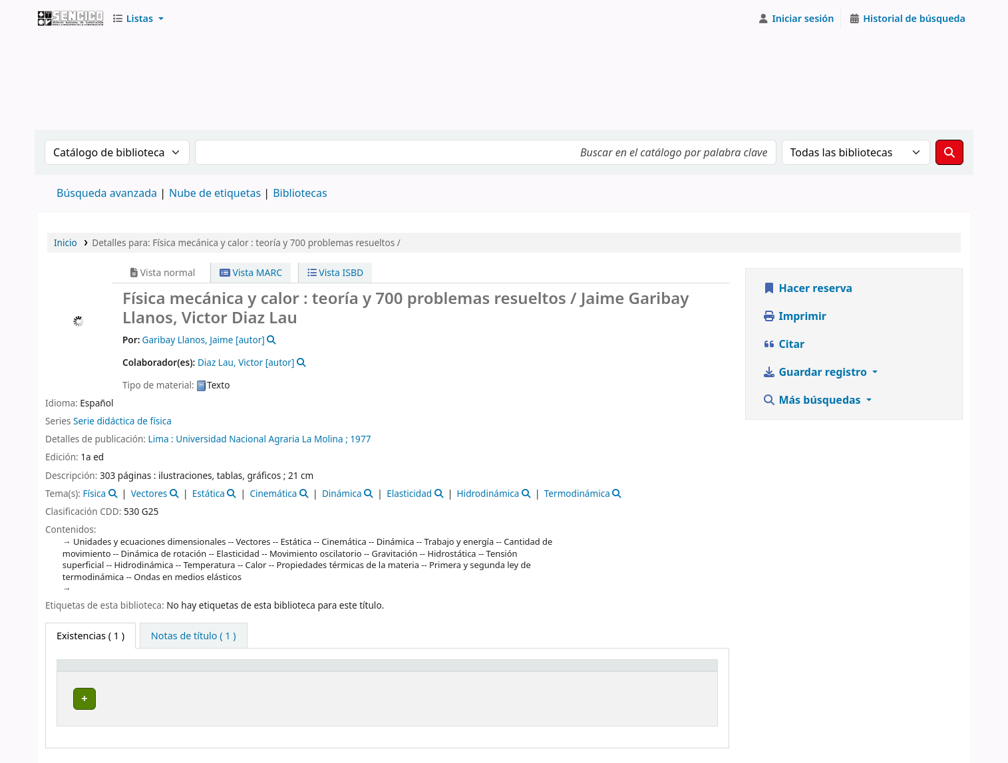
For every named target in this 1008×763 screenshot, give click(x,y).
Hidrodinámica (488, 493)
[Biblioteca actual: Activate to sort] (291, 672)
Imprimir (794, 316)
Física (94, 493)
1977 (360, 438)
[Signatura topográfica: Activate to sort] (504, 672)
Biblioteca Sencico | (70, 18)
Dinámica (342, 493)
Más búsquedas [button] (813, 399)
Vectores (149, 493)
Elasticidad (409, 493)
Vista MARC (251, 272)
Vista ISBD (335, 272)
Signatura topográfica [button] (444, 671)
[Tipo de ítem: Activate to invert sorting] (127, 672)
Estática (208, 493)
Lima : (162, 438)
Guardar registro (816, 372)
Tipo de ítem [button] (92, 671)
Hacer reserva (807, 288)
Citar (783, 344)
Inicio (65, 242)
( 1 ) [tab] (90, 635)
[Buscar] (949, 152)
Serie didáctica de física (122, 420)
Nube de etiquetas (215, 193)
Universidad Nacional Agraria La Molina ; (263, 438)
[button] (137, 18)
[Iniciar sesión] (796, 18)
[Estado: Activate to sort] (670, 672)
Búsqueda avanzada (107, 193)
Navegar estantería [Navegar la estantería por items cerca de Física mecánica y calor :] (478, 696)
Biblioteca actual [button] (243, 671)
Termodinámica (577, 493)
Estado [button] (644, 671)
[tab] (194, 636)
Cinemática (273, 493)
